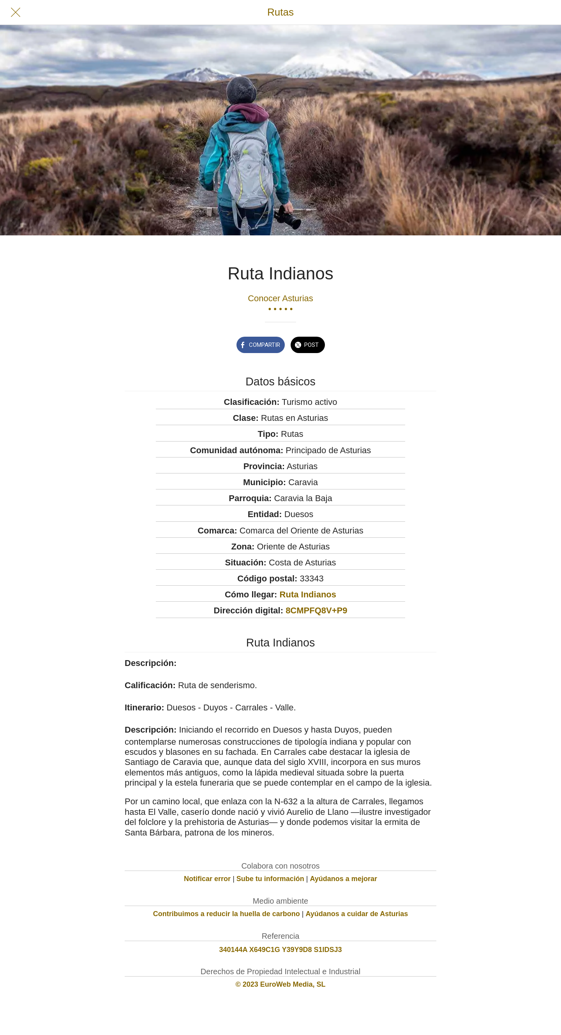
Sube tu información (270, 879)
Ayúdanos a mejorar (343, 879)
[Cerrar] (15, 12)
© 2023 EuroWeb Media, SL (281, 984)
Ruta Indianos (308, 594)
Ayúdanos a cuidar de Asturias (357, 914)
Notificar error (207, 879)
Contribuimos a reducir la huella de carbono (226, 914)
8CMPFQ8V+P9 (316, 610)
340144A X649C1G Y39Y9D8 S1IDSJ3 (280, 950)
